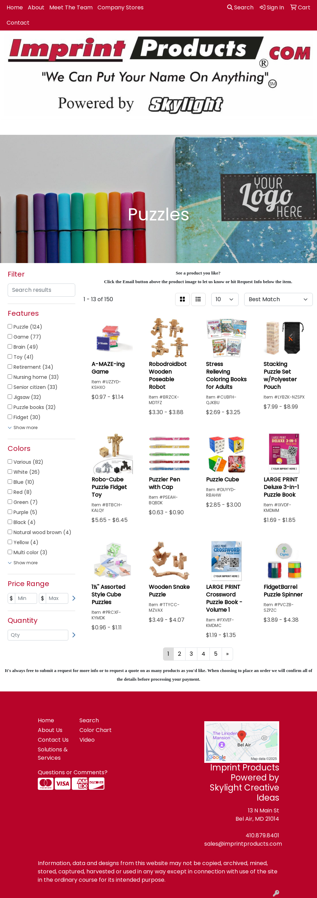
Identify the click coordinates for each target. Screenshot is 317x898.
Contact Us (53, 740)
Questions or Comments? (73, 772)
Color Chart (95, 730)
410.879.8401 (262, 835)
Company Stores (120, 7)
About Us (50, 730)
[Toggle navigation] (10, 127)
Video (87, 740)
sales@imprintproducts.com (243, 844)
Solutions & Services (53, 754)
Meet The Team (71, 7)
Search (240, 7)
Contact (18, 23)
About (36, 7)
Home (15, 7)
